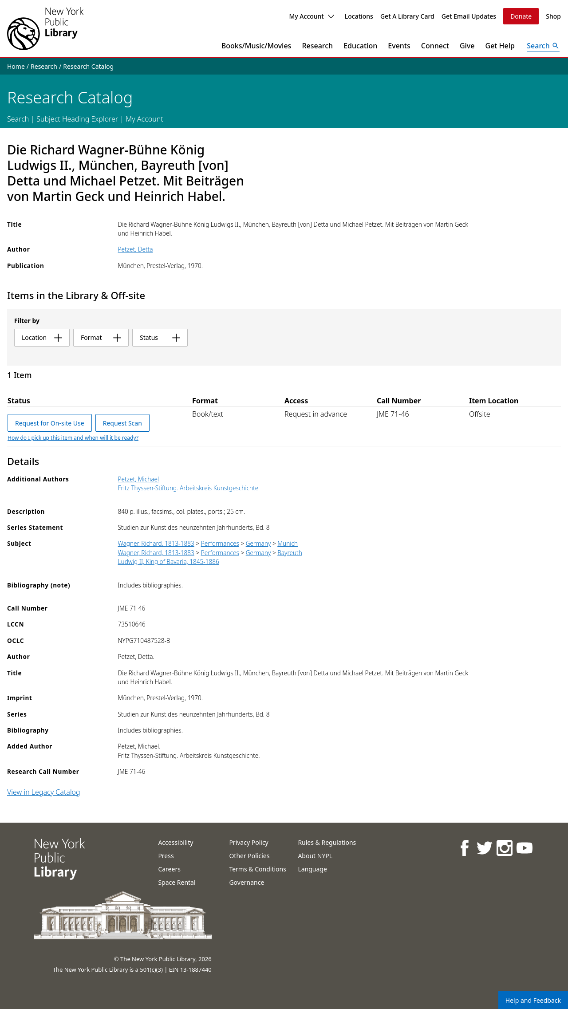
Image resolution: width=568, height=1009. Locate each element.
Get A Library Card (407, 16)
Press (166, 855)
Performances (220, 543)
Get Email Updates (469, 16)
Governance (246, 882)
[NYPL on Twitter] (484, 848)
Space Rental (176, 882)
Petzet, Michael (138, 479)
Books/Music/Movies (256, 46)
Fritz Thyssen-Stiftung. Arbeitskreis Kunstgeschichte (188, 488)
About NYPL (315, 855)
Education (360, 46)
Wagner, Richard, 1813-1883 (156, 543)
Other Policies (249, 855)
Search (18, 119)
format (101, 337)
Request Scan (122, 423)
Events (399, 46)
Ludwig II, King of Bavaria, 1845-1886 (168, 561)
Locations (359, 16)
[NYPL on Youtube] (523, 848)
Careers (169, 869)
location (42, 337)
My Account (311, 16)
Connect (435, 46)
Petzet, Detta (135, 249)
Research (317, 46)
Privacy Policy (248, 842)
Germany (258, 543)
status (160, 337)
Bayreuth (289, 552)
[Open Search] (543, 45)
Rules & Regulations (327, 842)
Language (312, 869)
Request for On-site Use (49, 423)
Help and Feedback (533, 1000)
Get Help (500, 46)
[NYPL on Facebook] (464, 848)
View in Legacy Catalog (43, 792)
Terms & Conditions (257, 869)
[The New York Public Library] (45, 28)
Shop (553, 16)
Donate (521, 16)
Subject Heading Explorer (77, 119)
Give (467, 46)
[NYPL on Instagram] (504, 848)
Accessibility (175, 842)
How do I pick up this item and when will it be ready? (73, 437)
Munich (287, 543)
